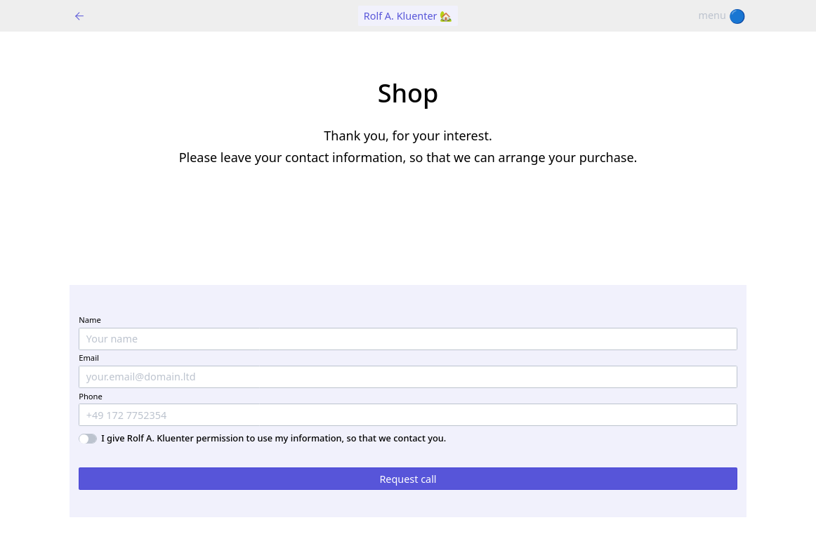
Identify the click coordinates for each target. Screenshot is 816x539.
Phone (91, 396)
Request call (407, 479)
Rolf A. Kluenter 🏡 (408, 15)
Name (90, 319)
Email (89, 357)
